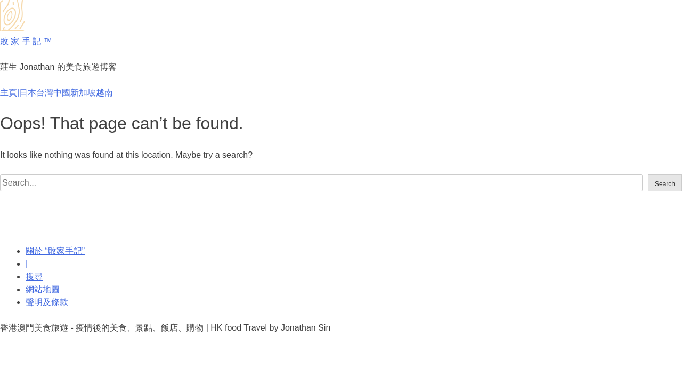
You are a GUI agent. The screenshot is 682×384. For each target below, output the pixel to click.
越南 (104, 92)
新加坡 (83, 92)
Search (665, 184)
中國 (61, 92)
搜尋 (34, 276)
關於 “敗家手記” (55, 250)
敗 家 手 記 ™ (26, 41)
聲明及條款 (47, 302)
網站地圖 (43, 289)
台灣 (44, 92)
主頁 (8, 92)
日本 (27, 92)
